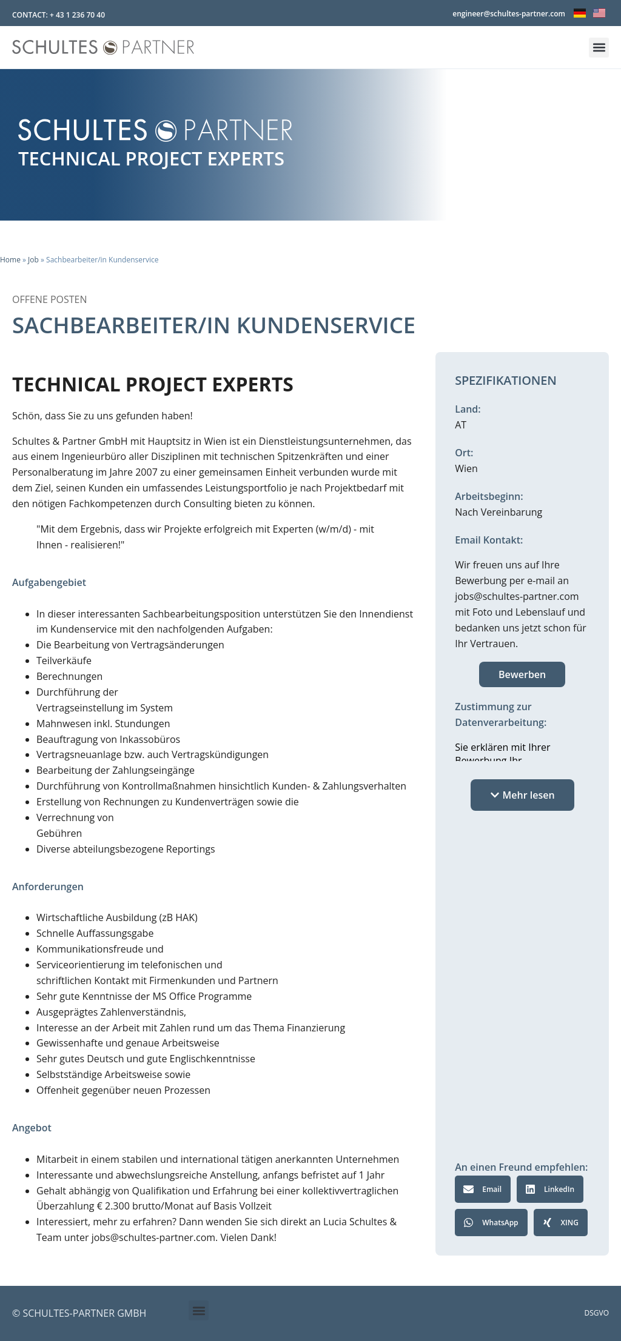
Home (10, 260)
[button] (599, 48)
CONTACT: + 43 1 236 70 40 (58, 15)
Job (33, 260)
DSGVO (597, 1313)
